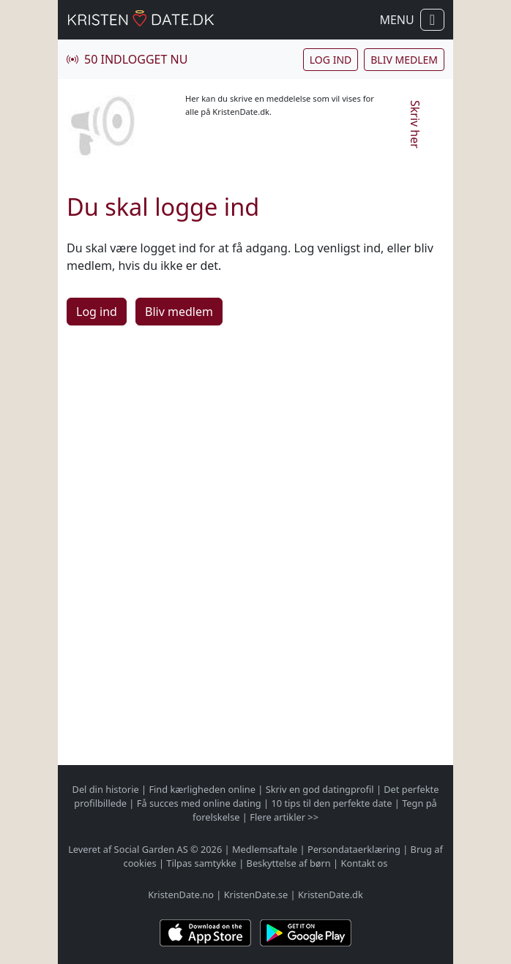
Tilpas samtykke (201, 863)
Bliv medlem (404, 60)
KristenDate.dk (330, 894)
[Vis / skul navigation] (432, 20)
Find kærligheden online (202, 789)
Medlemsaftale (264, 849)
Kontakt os (363, 863)
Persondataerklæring (353, 849)
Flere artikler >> (284, 817)
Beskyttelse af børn (289, 863)
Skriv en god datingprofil (320, 789)
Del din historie (105, 789)
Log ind (330, 60)
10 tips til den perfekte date (331, 803)
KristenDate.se (256, 894)
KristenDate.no (181, 894)
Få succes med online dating (199, 803)
